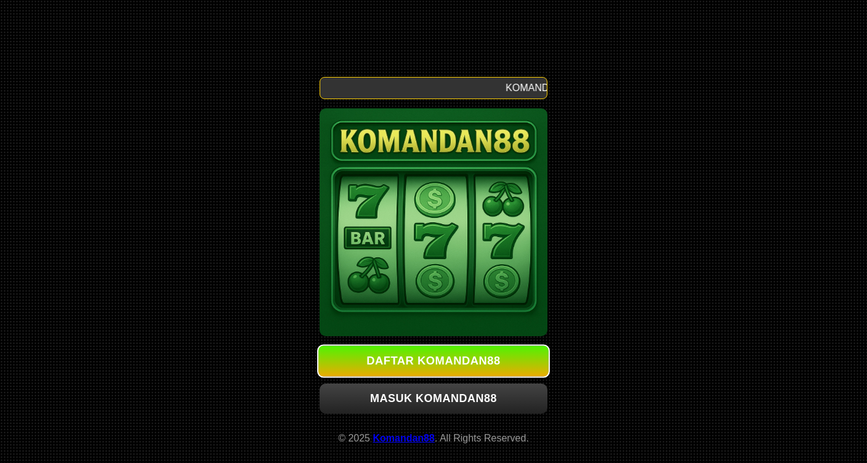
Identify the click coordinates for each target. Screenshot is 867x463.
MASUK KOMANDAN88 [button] (433, 398)
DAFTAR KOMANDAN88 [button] (433, 361)
